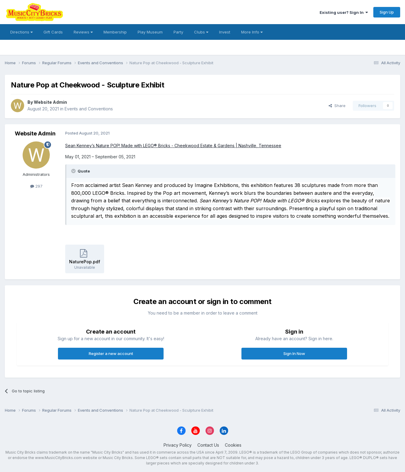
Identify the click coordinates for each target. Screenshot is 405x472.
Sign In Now (294, 353)
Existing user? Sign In (344, 12)
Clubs (201, 32)
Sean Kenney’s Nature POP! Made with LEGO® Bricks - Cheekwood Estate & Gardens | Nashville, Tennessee (173, 145)
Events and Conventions (89, 108)
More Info (252, 32)
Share (337, 105)
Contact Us (208, 445)
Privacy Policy (178, 445)
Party (178, 32)
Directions (21, 32)
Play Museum (150, 32)
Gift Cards (53, 32)
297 (36, 186)
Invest (224, 32)
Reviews (83, 32)
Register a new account (111, 353)
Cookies (233, 445)
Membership (115, 32)
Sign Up (387, 12)
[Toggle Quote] (74, 171)
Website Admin (50, 102)
